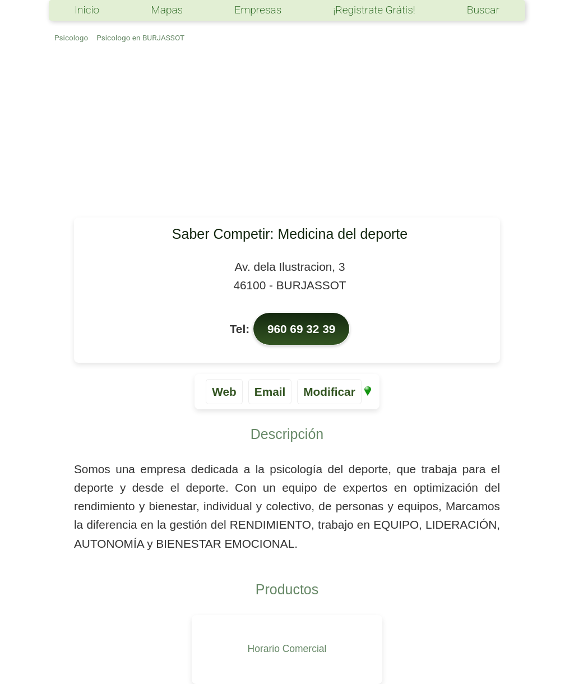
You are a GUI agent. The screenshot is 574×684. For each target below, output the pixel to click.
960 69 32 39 (301, 328)
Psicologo (71, 37)
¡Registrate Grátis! (374, 9)
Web (224, 391)
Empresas (257, 9)
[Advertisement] (287, 133)
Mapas (167, 9)
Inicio (87, 9)
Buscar (483, 9)
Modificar (329, 391)
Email (270, 391)
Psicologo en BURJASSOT (140, 37)
